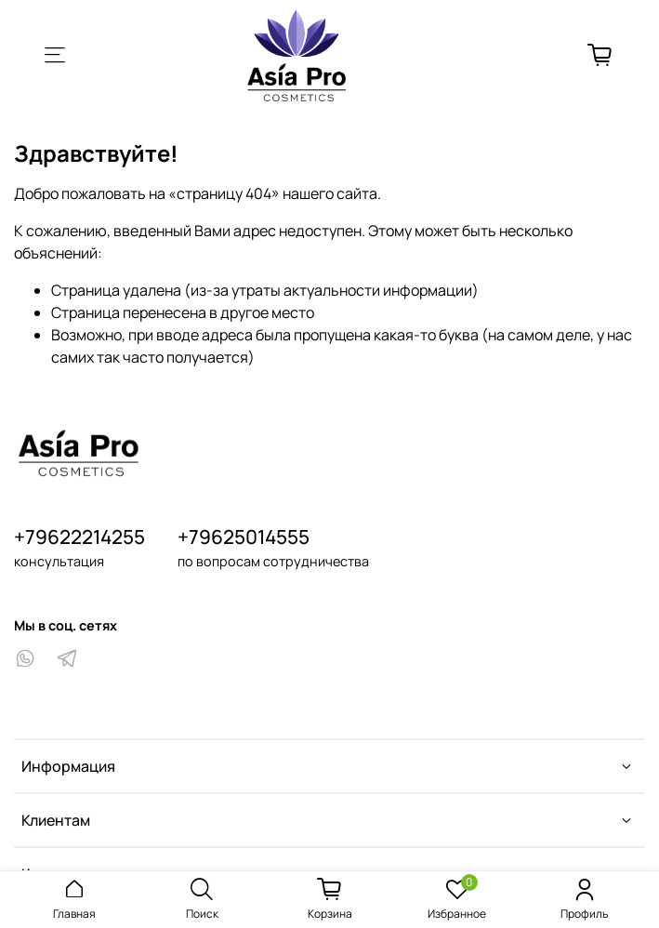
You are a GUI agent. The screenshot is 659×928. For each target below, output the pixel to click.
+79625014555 (244, 537)
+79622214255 (79, 537)
